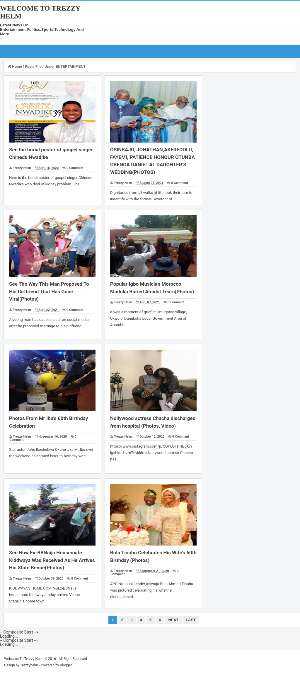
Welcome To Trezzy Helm (24, 659)
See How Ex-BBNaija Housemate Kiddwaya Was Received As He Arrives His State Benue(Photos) (52, 560)
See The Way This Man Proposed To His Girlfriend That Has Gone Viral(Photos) (49, 291)
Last (191, 620)
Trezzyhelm (29, 665)
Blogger (66, 665)
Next (173, 620)
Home (15, 67)
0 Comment (75, 168)
